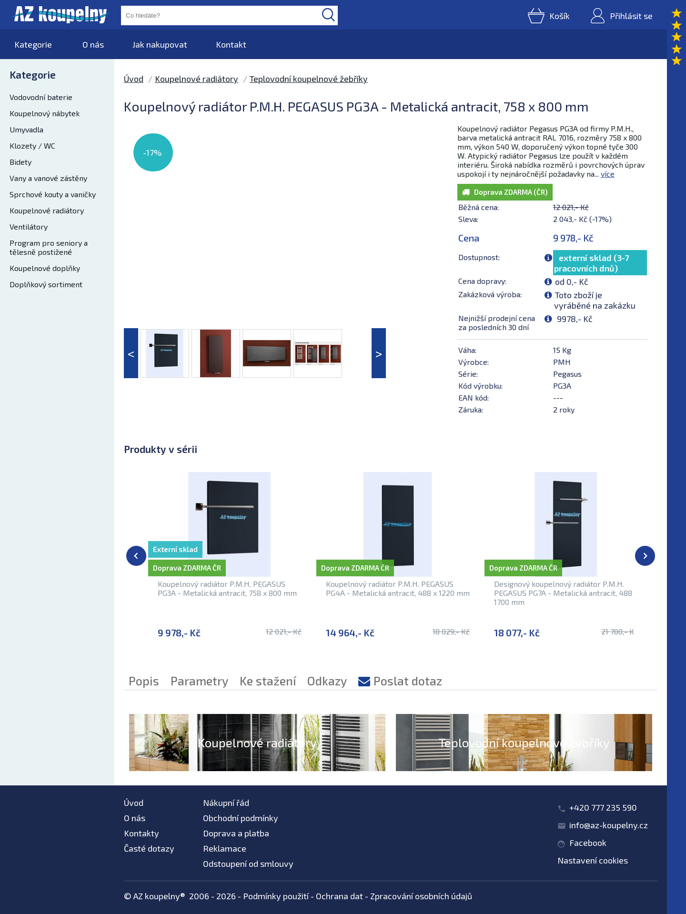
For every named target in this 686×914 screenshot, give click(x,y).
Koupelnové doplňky (45, 267)
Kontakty (141, 833)
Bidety (20, 161)
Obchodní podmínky (240, 818)
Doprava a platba (236, 833)
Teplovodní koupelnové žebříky (309, 78)
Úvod (133, 78)
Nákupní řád (226, 802)
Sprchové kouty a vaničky (53, 194)
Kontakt (231, 44)
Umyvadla (26, 129)
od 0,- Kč (571, 281)
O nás (93, 44)
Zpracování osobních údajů (421, 896)
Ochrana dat (339, 896)
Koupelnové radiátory (47, 210)
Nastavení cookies (592, 860)
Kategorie (33, 44)
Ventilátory (29, 226)
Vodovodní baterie (41, 96)
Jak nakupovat (159, 44)
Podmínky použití (276, 896)
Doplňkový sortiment (46, 284)
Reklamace (224, 848)
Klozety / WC (32, 145)
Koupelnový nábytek (45, 113)
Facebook (587, 842)
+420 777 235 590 (603, 807)
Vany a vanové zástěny (48, 177)
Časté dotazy (149, 848)
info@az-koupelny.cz (608, 825)
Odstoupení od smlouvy (248, 863)
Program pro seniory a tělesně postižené (49, 247)
